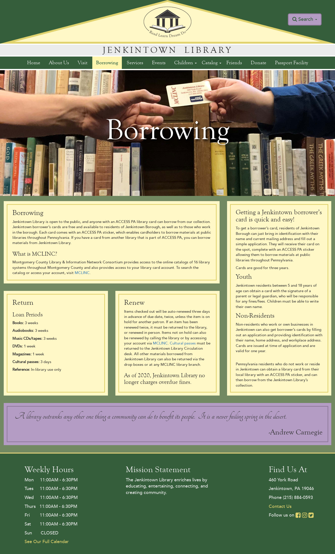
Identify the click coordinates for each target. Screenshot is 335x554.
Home (33, 63)
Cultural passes (183, 343)
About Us (59, 63)
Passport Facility (291, 63)
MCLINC (82, 273)
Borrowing (107, 63)
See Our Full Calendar (47, 541)
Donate (258, 63)
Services (135, 63)
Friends (234, 63)
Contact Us (280, 506)
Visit (82, 63)
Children (185, 63)
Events (159, 63)
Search (307, 19)
